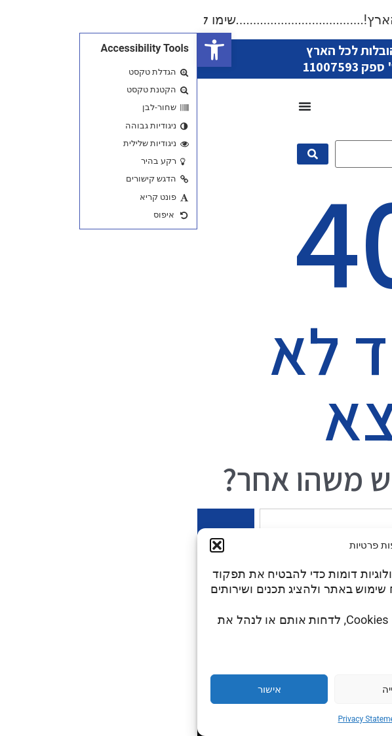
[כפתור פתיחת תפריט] (107, 106)
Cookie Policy (234, 719)
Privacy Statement (172, 719)
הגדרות (320, 689)
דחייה (196, 689)
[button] (17, 50)
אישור (72, 689)
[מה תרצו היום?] (215, 154)
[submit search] (115, 154)
